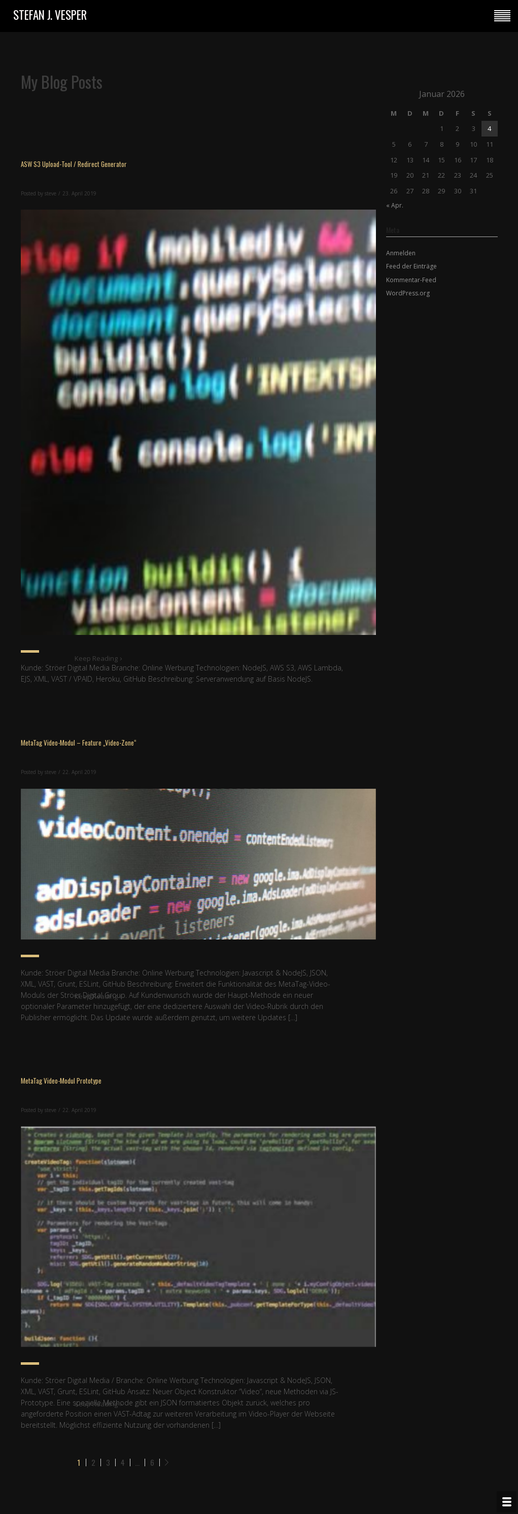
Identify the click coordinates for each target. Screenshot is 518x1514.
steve (50, 193)
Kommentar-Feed (411, 280)
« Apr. (394, 205)
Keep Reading (99, 658)
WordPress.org (408, 293)
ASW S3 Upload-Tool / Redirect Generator (74, 164)
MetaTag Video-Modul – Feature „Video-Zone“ (78, 742)
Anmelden (401, 253)
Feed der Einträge (411, 266)
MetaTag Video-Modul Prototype (61, 1080)
